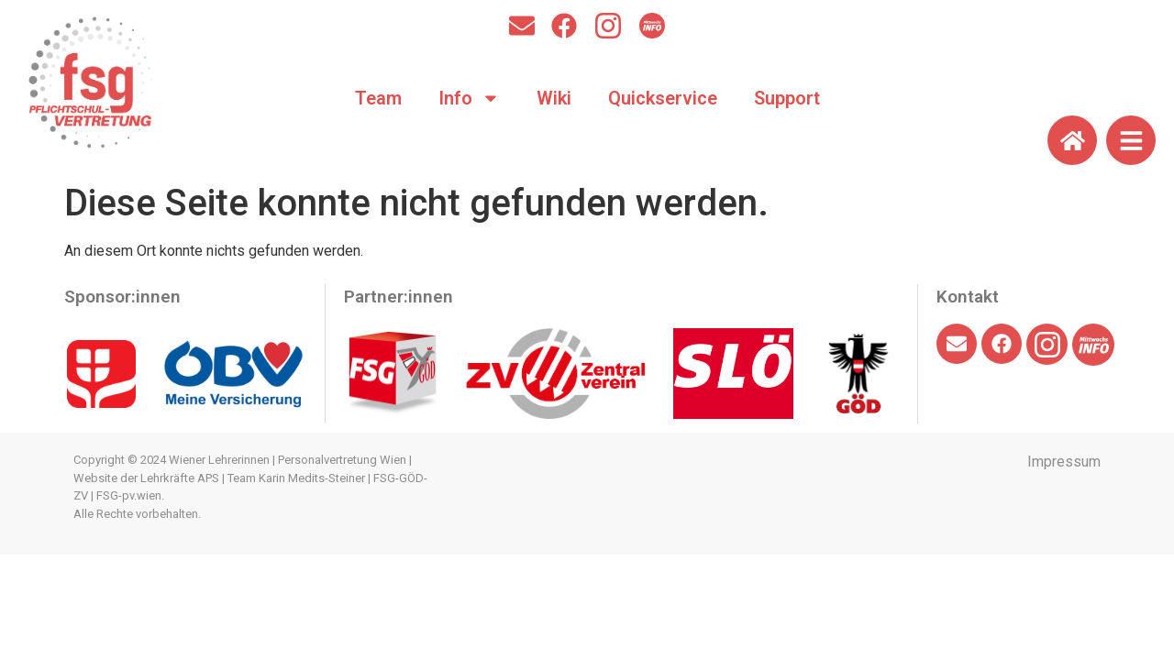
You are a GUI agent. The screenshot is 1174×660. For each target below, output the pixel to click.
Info (469, 98)
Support (787, 98)
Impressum (1064, 461)
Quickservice (662, 98)
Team (378, 98)
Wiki (554, 98)
